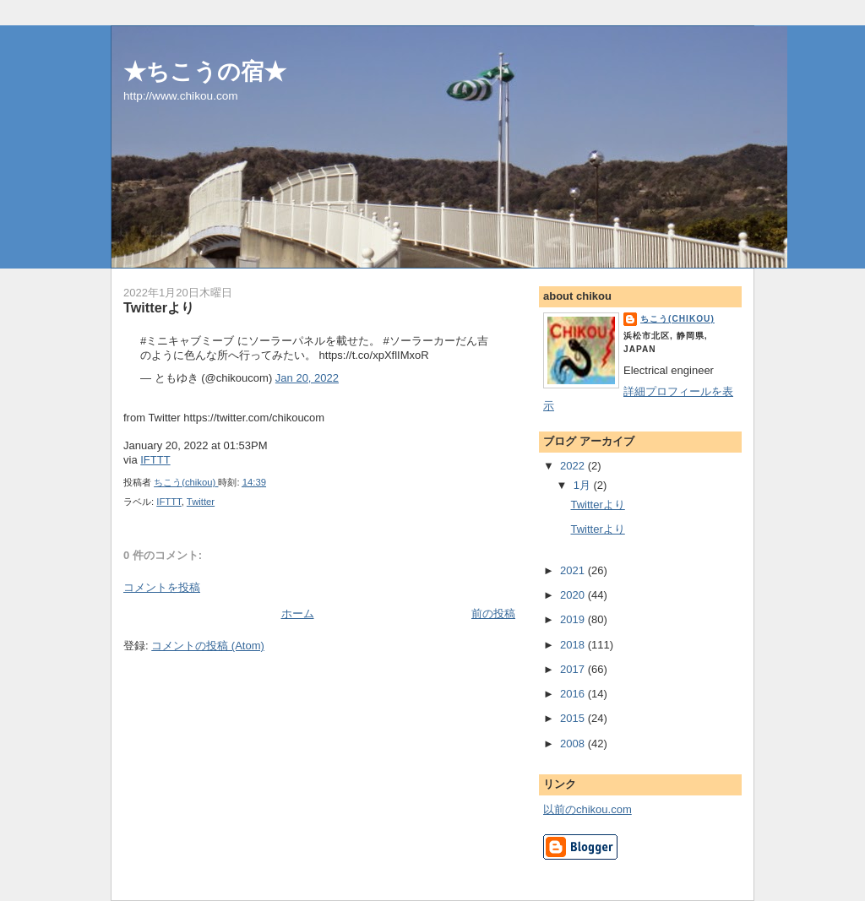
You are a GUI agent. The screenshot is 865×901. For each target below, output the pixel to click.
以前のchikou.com (587, 809)
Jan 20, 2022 (307, 378)
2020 (574, 595)
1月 (584, 485)
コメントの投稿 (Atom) (207, 645)
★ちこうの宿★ (204, 71)
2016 (574, 693)
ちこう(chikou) (677, 318)
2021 (574, 570)
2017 (574, 669)
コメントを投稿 (161, 587)
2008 (574, 743)
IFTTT (155, 459)
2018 (574, 644)
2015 (574, 718)
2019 (574, 619)
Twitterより (597, 504)
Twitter (201, 502)
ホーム (297, 613)
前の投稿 (493, 613)
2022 (574, 465)
